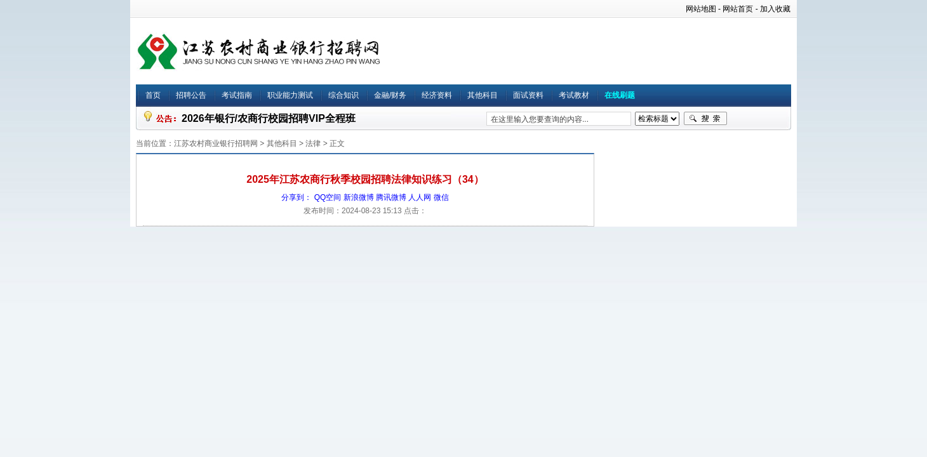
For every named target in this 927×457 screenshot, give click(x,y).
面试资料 (528, 95)
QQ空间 (328, 197)
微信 (441, 197)
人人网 (419, 197)
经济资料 (437, 95)
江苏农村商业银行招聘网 (216, 143)
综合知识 (343, 95)
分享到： (296, 197)
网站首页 (738, 8)
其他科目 (482, 95)
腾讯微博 (391, 197)
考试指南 (237, 95)
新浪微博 (358, 197)
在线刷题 (619, 95)
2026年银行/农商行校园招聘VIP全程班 (269, 118)
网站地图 (701, 8)
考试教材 (574, 95)
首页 (153, 95)
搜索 (705, 119)
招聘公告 (191, 95)
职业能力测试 (290, 95)
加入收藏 (775, 8)
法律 (313, 143)
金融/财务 (390, 95)
